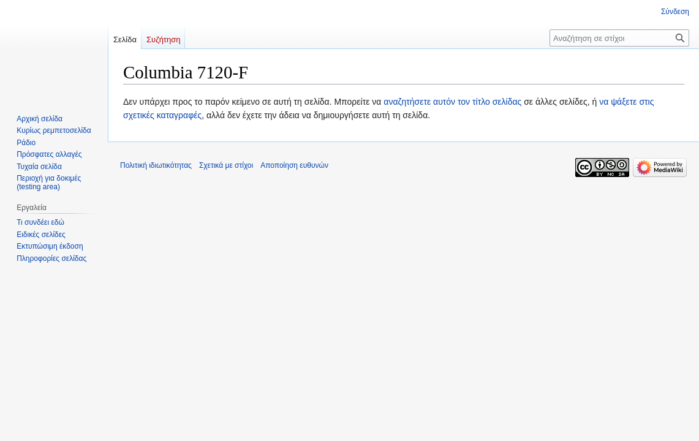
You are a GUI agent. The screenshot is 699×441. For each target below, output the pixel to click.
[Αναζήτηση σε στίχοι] (619, 38)
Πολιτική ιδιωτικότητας (156, 165)
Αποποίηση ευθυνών (294, 165)
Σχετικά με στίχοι (226, 165)
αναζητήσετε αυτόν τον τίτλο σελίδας (452, 102)
